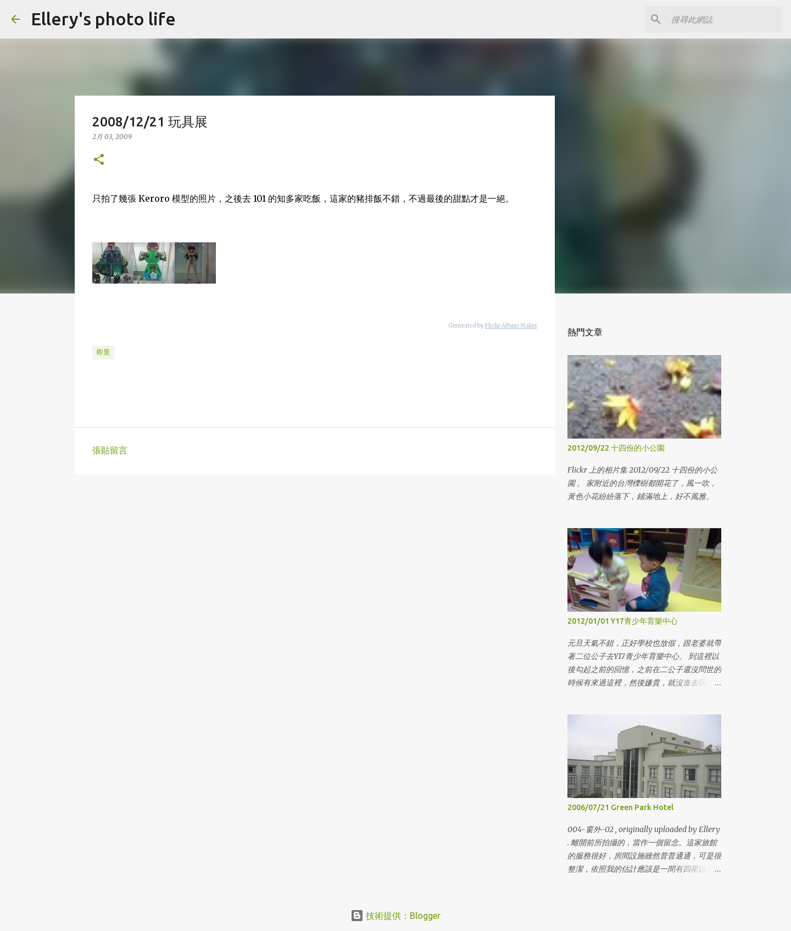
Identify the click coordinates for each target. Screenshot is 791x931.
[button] (98, 160)
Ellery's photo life (103, 19)
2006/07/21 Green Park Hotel (620, 807)
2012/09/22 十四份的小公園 (616, 448)
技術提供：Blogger (395, 916)
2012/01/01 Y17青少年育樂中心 (622, 621)
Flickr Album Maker (511, 325)
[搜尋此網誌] (724, 19)
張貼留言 (109, 450)
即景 (103, 352)
